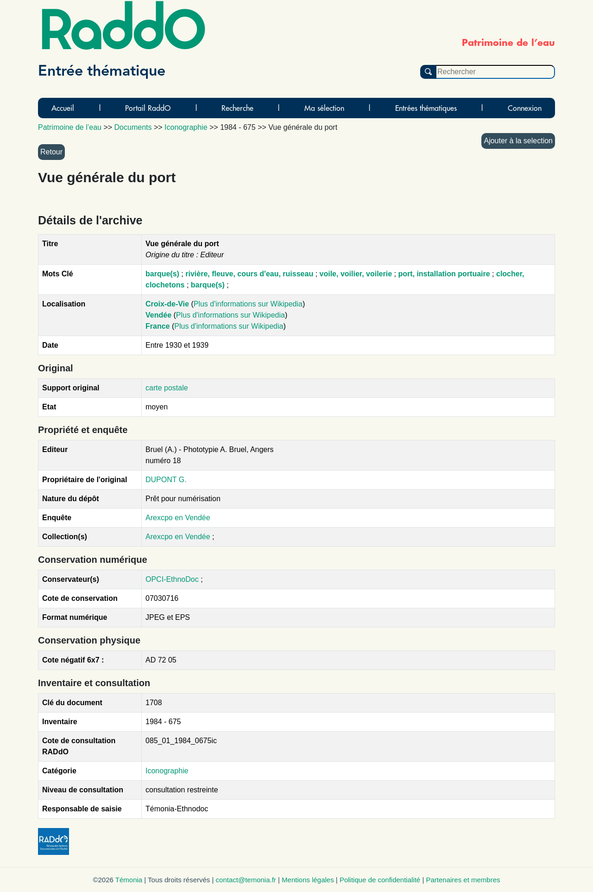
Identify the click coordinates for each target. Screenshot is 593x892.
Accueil (62, 108)
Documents (133, 127)
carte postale (166, 388)
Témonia (128, 880)
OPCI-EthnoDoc (172, 579)
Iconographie (167, 771)
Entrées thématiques (426, 108)
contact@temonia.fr (246, 880)
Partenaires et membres (463, 880)
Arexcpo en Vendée (177, 518)
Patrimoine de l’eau (69, 127)
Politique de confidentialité (380, 880)
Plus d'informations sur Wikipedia (248, 304)
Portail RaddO (147, 108)
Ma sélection (324, 108)
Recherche (237, 108)
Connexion (525, 108)
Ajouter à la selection (518, 141)
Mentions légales (308, 880)
